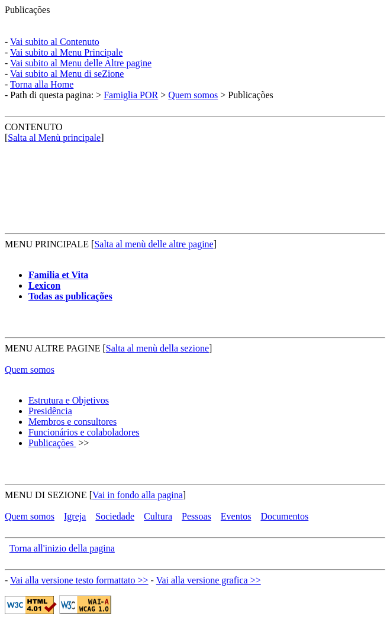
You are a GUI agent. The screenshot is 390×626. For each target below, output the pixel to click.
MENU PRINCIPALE (47, 244)
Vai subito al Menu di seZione (67, 74)
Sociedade (114, 516)
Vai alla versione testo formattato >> (79, 580)
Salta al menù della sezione (157, 348)
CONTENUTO (33, 127)
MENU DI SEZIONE (46, 495)
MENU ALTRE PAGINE (53, 348)
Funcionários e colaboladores (84, 432)
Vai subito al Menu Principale (66, 52)
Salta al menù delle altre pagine (153, 244)
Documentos (284, 516)
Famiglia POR (131, 95)
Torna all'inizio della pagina (62, 548)
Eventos (236, 516)
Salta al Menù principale (54, 138)
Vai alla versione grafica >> (208, 580)
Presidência (50, 411)
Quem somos (193, 95)
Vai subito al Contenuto (54, 42)
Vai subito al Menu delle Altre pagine (81, 63)
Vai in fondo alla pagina (137, 495)
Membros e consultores (72, 422)
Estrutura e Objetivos (68, 400)
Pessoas (196, 516)
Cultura (158, 516)
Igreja (75, 516)
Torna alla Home (41, 84)
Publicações (27, 10)
